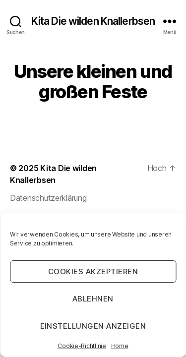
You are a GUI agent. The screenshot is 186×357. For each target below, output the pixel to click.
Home (119, 346)
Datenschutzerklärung (48, 198)
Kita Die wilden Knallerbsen (93, 21)
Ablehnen (93, 298)
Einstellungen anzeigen (93, 326)
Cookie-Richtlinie (82, 346)
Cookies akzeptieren (93, 271)
